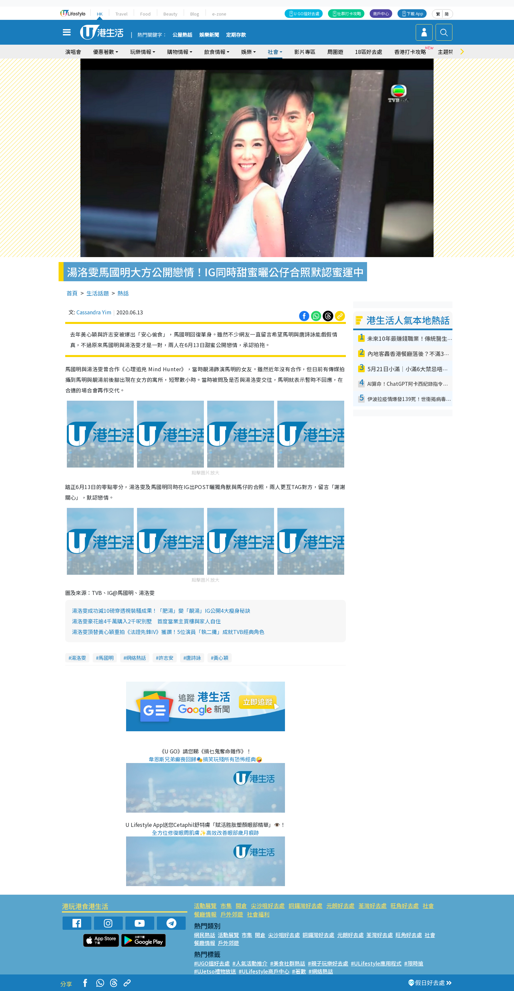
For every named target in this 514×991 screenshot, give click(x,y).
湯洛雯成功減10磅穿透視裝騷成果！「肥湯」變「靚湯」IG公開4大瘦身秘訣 (161, 610)
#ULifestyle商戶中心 (264, 971)
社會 (273, 52)
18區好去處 (368, 52)
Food (145, 14)
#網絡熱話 (320, 971)
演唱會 (73, 52)
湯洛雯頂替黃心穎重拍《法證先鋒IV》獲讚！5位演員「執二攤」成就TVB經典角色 (168, 632)
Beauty (170, 14)
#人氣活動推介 (249, 963)
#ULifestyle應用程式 (376, 963)
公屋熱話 (182, 35)
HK (100, 14)
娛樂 (246, 52)
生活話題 (97, 293)
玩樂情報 (140, 52)
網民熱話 (204, 935)
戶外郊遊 (231, 914)
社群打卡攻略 (349, 13)
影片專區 (304, 52)
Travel (121, 14)
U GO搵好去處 (306, 13)
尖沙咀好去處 (268, 905)
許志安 (166, 657)
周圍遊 (335, 52)
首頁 (72, 293)
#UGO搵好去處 (212, 963)
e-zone (219, 14)
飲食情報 (214, 52)
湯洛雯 (78, 657)
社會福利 (258, 914)
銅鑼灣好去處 (305, 905)
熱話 (123, 293)
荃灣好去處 (372, 905)
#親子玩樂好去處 (328, 963)
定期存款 (236, 35)
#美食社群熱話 (287, 963)
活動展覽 (205, 905)
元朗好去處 (340, 905)
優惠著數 (103, 52)
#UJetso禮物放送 (215, 971)
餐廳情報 (205, 914)
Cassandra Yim (94, 312)
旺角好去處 (405, 905)
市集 (226, 905)
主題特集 (448, 52)
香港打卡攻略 (410, 52)
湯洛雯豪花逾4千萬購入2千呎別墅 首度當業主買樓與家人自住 (146, 621)
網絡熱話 (136, 657)
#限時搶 (413, 963)
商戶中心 (381, 13)
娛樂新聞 (209, 35)
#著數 (299, 971)
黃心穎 (220, 657)
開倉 (241, 905)
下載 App (415, 13)
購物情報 (177, 52)
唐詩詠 (193, 657)
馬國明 (106, 657)
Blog (194, 14)
